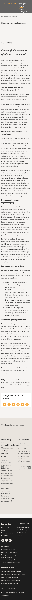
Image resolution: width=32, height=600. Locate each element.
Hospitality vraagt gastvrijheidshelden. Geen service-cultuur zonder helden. (10, 448)
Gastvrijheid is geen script (11, 580)
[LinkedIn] (14, 404)
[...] (10, 501)
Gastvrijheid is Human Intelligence (13, 574)
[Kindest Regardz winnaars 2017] (7, 429)
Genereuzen (23, 439)
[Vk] (22, 404)
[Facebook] (5, 404)
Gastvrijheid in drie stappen (11, 571)
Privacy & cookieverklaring (9, 592)
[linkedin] (10, 540)
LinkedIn (12, 382)
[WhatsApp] (18, 404)
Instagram (4, 382)
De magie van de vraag (10, 577)
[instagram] (6, 540)
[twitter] (2, 540)
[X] (9, 404)
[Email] (27, 404)
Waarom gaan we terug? (10, 583)
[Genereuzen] (24, 429)
